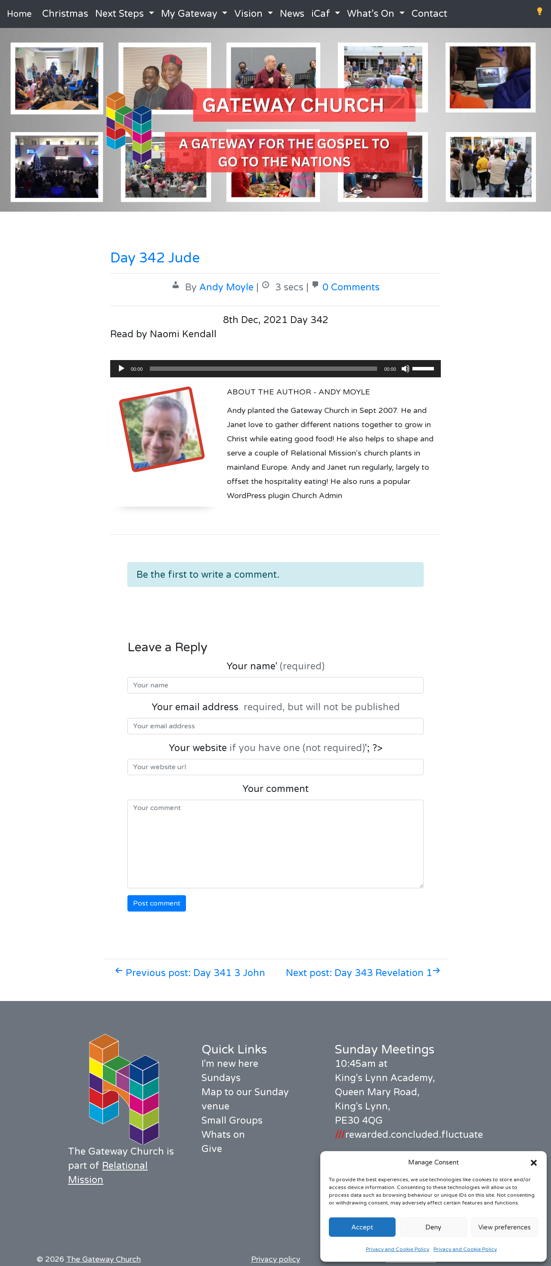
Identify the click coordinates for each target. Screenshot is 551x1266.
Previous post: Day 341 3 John (190, 973)
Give (211, 1149)
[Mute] (405, 368)
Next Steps (119, 13)
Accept (362, 1227)
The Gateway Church (103, 1259)
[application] (275, 368)
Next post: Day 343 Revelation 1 (363, 973)
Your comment (275, 789)
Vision (248, 13)
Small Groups (232, 1120)
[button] (533, 1162)
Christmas (65, 13)
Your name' (275, 666)
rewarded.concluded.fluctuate (409, 1134)
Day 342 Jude (155, 258)
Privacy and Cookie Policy (397, 1249)
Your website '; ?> (276, 748)
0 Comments (351, 287)
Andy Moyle (226, 287)
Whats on (223, 1134)
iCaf (320, 13)
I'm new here (229, 1063)
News (292, 13)
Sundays (221, 1078)
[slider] (264, 369)
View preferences (504, 1227)
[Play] (121, 368)
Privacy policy (275, 1259)
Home (19, 14)
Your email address (276, 707)
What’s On (370, 13)
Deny (433, 1227)
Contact (429, 13)
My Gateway (189, 13)
